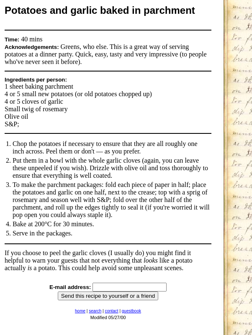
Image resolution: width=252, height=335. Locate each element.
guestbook (131, 311)
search (95, 311)
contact (111, 311)
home (80, 311)
